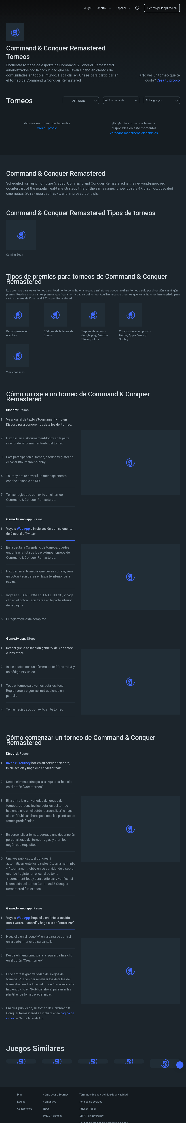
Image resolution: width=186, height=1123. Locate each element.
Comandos (49, 1101)
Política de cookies (90, 1101)
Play (19, 1094)
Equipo (21, 1101)
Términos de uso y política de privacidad (103, 1094)
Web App (23, 528)
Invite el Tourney (18, 763)
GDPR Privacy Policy (91, 1115)
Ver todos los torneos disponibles (134, 133)
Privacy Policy (87, 1108)
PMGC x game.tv (52, 1115)
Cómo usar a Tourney (55, 1094)
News (46, 1108)
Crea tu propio (168, 80)
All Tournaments (114, 100)
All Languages (154, 100)
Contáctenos (24, 1108)
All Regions (75, 100)
